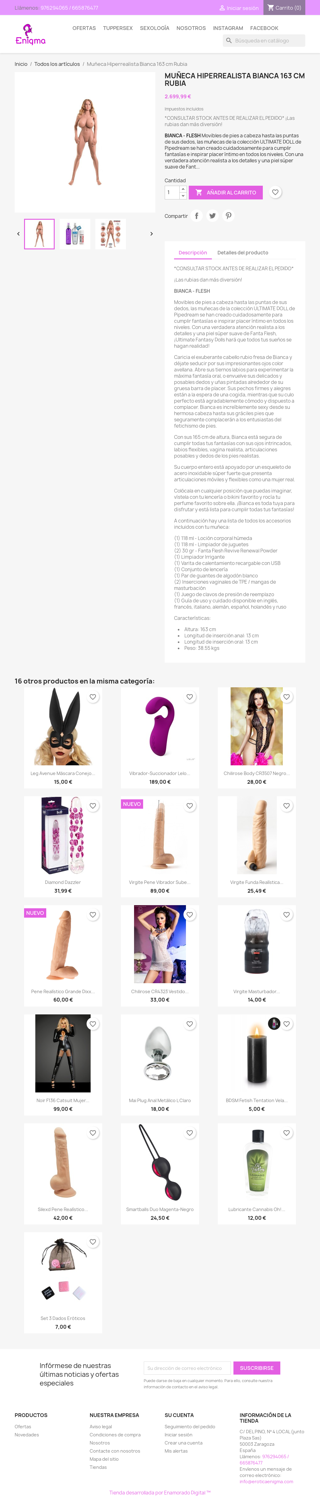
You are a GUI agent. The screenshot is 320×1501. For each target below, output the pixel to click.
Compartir (196, 215)
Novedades (27, 1435)
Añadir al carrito (225, 193)
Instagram (228, 28)
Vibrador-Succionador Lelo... (159, 773)
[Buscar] (264, 40)
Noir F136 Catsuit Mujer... (63, 1100)
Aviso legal (101, 1427)
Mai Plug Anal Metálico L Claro (160, 1100)
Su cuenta (179, 1415)
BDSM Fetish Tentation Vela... (257, 1100)
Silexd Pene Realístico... (63, 1209)
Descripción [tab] (193, 252)
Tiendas (98, 1467)
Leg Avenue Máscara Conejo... (63, 773)
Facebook (264, 28)
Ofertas (84, 28)
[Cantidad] (172, 192)
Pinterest (228, 215)
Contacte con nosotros (115, 1451)
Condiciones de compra (115, 1435)
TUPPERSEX (118, 28)
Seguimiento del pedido (190, 1427)
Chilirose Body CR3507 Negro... (257, 773)
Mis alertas (176, 1451)
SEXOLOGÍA (154, 28)
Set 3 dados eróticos (63, 1318)
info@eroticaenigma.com (266, 1481)
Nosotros (191, 28)
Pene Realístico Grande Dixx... (63, 991)
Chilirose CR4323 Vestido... (160, 991)
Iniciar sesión (178, 1435)
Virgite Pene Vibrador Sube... (160, 882)
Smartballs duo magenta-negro (160, 1209)
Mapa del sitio (104, 1459)
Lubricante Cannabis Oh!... (256, 1209)
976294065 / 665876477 (69, 7)
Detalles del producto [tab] (243, 252)
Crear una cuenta (183, 1443)
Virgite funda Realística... (256, 882)
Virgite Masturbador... (256, 991)
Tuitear (212, 215)
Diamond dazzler (63, 882)
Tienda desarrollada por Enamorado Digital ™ (160, 1492)
